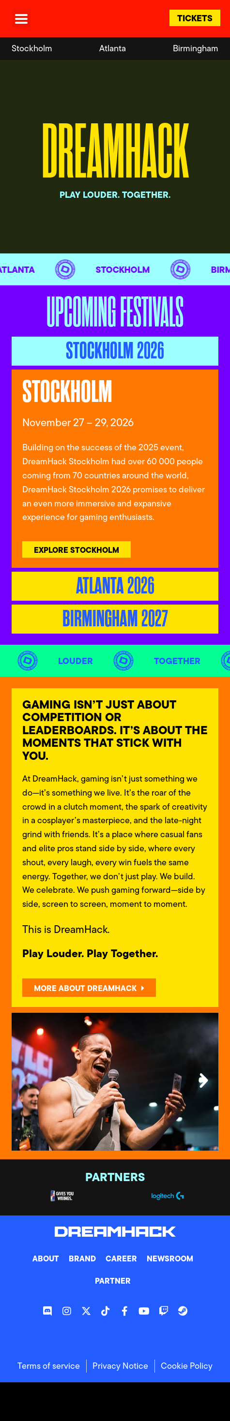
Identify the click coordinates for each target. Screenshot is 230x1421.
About (45, 1258)
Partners (115, 1177)
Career (121, 1258)
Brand (82, 1258)
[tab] (115, 351)
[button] (26, 1080)
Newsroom (170, 1258)
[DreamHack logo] (79, 18)
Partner (113, 1281)
